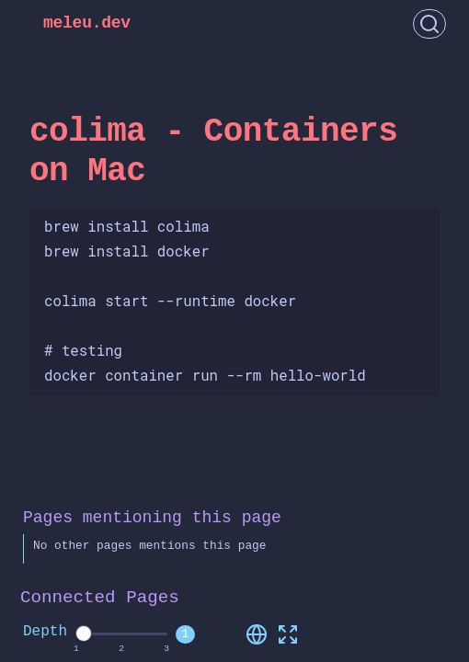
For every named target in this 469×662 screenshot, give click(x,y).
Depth (45, 632)
